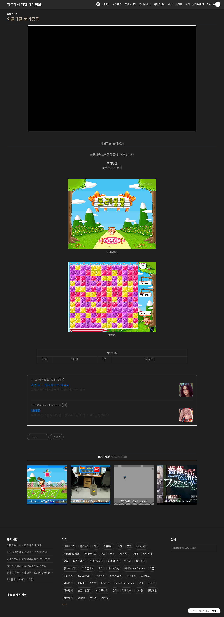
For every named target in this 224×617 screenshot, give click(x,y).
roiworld (141, 546)
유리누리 (84, 546)
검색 (213, 547)
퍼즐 (152, 568)
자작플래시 (159, 4)
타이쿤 (139, 590)
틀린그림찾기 (96, 561)
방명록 (179, 4)
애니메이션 (113, 568)
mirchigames (71, 553)
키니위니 (147, 553)
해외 (96, 546)
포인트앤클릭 (84, 575)
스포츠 (92, 583)
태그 (170, 4)
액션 (119, 546)
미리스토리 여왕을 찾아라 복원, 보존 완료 (28, 559)
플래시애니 (145, 4)
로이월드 (145, 575)
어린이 (127, 561)
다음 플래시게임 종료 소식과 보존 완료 (27, 552)
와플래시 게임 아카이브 (24, 4)
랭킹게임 (152, 590)
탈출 (129, 546)
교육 (66, 561)
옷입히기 (68, 575)
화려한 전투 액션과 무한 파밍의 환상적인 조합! (58, 390)
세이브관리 (198, 4)
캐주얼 (105, 597)
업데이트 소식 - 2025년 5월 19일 (24, 545)
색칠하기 (140, 561)
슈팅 (103, 553)
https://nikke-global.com (46, 404)
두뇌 (112, 553)
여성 (141, 583)
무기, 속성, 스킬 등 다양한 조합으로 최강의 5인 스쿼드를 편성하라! (70, 415)
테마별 (106, 4)
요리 (101, 568)
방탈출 (81, 583)
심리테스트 (113, 561)
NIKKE (35, 410)
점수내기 (68, 597)
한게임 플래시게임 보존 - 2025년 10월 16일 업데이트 (30, 572)
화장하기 (68, 583)
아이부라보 (90, 553)
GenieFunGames (124, 583)
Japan (81, 597)
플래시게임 (130, 4)
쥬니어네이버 (70, 568)
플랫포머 (108, 546)
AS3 (136, 553)
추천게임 (100, 575)
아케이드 (126, 590)
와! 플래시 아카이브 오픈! (20, 579)
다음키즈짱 (116, 575)
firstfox (105, 583)
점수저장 (124, 553)
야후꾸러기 (102, 590)
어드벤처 (68, 590)
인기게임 (131, 575)
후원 (187, 4)
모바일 (151, 583)
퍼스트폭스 (79, 561)
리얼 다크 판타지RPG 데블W (50, 385)
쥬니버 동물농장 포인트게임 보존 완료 (26, 565)
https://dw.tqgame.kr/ (44, 379)
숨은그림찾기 (84, 590)
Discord (211, 4)
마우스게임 (69, 546)
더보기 (64, 604)
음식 (115, 590)
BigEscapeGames (134, 568)
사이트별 (117, 4)
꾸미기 (93, 597)
